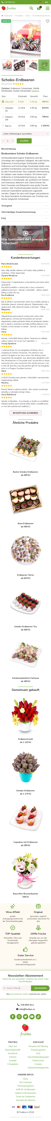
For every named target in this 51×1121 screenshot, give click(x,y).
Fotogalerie (12, 1064)
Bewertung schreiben (25, 413)
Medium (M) (9, 118)
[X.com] (25, 1016)
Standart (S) (9, 109)
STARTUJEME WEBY (31, 1117)
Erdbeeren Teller (25, 575)
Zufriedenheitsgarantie (38, 1067)
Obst (28, 15)
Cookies (38, 1064)
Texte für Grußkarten (25, 1096)
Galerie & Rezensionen (25, 1093)
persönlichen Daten (19, 994)
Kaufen (24, 141)
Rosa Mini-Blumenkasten (25, 893)
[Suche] (31, 8)
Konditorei (13, 1053)
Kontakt (12, 1060)
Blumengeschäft (12, 1049)
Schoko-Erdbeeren (25, 790)
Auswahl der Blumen (25, 1100)
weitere (35, 91)
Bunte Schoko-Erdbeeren (25, 472)
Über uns (13, 1046)
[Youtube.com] (32, 1016)
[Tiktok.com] (38, 1016)
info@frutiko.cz (25, 1009)
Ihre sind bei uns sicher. (26, 994)
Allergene (6, 205)
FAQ (3, 218)
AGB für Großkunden (25, 1089)
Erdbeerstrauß (25, 739)
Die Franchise (25, 1082)
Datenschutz (38, 1060)
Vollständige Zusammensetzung (18, 212)
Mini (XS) (9, 101)
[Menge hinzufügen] (13, 141)
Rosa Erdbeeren (25, 523)
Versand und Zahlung (38, 1046)
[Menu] (47, 8)
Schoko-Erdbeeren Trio (25, 626)
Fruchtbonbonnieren (41, 15)
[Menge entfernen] (3, 141)
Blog (25, 1078)
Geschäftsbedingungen (38, 1057)
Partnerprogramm (25, 1086)
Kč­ (46, 2)
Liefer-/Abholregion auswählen (17, 133)
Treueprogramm (38, 1049)
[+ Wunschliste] (47, 21)
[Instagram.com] (19, 1016)
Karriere (12, 1057)
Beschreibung (8, 148)
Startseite (7, 15)
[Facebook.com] (13, 1016)
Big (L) (8, 125)
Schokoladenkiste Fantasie (25, 678)
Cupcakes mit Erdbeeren (25, 842)
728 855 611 (8, 2)
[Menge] (8, 141)
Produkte (19, 15)
